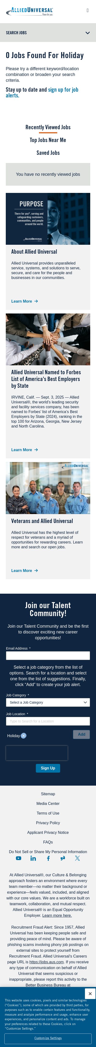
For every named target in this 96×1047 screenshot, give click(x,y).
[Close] (90, 995)
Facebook (48, 858)
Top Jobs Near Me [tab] (48, 141)
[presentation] (37, 753)
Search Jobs (16, 33)
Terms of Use (48, 813)
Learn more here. (57, 915)
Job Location (17, 714)
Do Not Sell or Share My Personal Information (48, 852)
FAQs (48, 842)
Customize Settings (48, 1040)
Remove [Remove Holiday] (23, 736)
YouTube (18, 858)
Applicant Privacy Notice (48, 832)
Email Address (18, 648)
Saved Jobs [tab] (48, 153)
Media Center (47, 804)
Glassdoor (63, 858)
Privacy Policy (48, 823)
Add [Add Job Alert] (81, 734)
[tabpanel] (48, 174)
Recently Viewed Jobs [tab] (48, 128)
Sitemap (48, 794)
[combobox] (48, 721)
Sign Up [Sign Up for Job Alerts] (48, 768)
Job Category (17, 695)
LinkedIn (33, 858)
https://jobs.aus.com (46, 962)
